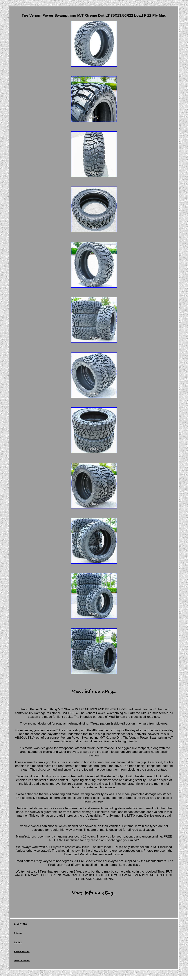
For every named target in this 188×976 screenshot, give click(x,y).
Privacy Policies (22, 951)
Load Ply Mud (20, 924)
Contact (18, 942)
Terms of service (22, 960)
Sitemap (18, 933)
